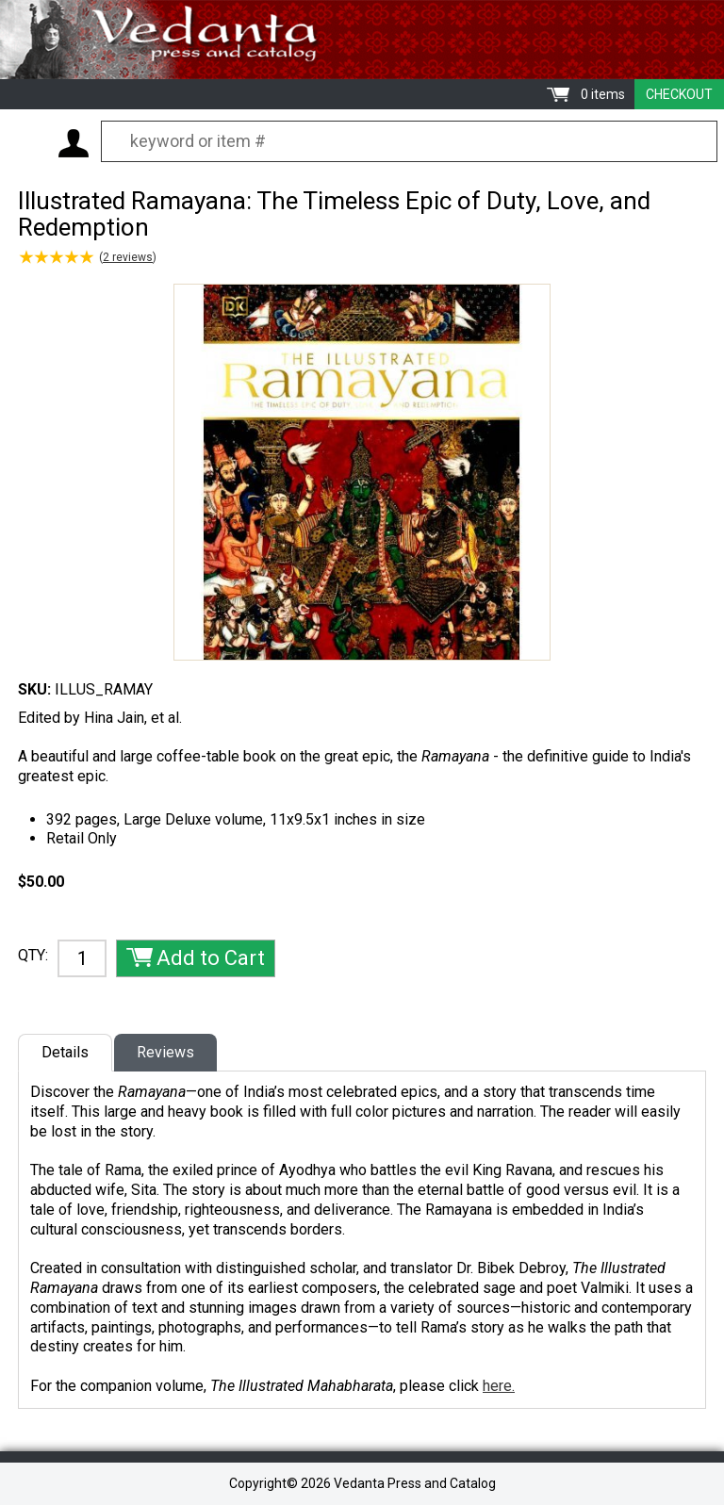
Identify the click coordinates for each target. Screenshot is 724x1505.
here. (499, 1386)
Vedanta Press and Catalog (362, 39)
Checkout (679, 94)
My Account (73, 143)
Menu (28, 142)
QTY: (33, 955)
